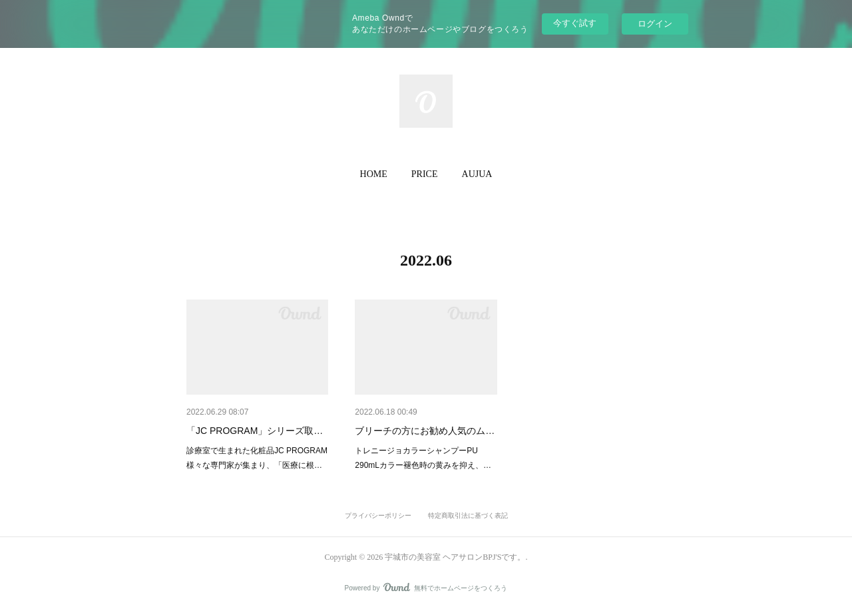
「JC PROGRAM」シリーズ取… (254, 430)
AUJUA (477, 174)
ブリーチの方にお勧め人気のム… (425, 430)
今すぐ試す (574, 23)
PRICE (424, 174)
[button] (373, 174)
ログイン (655, 24)
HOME (373, 174)
